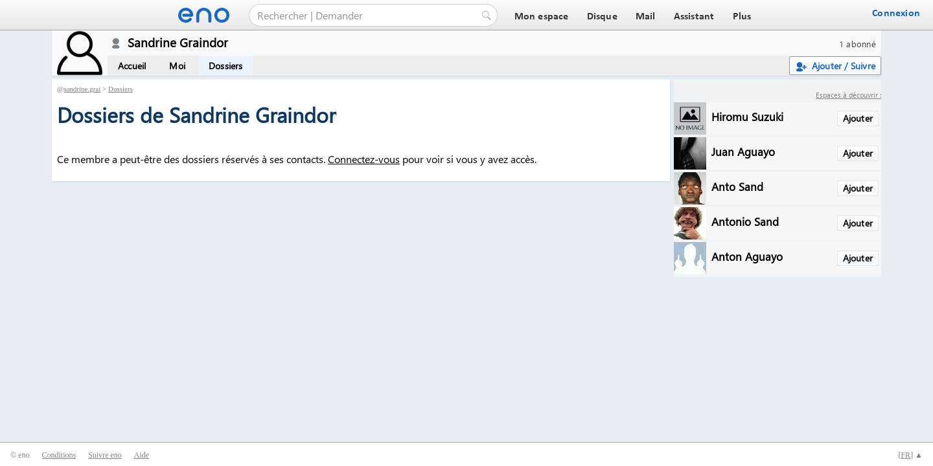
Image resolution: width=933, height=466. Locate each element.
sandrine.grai (81, 89)
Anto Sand (737, 186)
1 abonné (857, 43)
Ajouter (858, 118)
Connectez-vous (364, 159)
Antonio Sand (745, 221)
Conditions (58, 455)
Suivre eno (105, 455)
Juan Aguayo (743, 151)
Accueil (132, 66)
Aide (141, 455)
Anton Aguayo (747, 256)
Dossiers (226, 66)
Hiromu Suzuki (747, 116)
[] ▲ (910, 455)
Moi (177, 66)
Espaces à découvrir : (848, 95)
